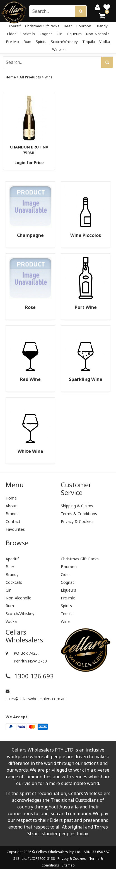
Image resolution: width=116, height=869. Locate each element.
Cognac (46, 33)
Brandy (102, 25)
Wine (59, 49)
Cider (11, 33)
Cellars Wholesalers (52, 851)
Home (11, 77)
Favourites (15, 529)
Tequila (88, 41)
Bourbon (83, 25)
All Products (30, 77)
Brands (12, 513)
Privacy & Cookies (77, 521)
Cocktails (27, 33)
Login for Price (29, 162)
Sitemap (68, 865)
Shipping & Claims (77, 505)
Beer (68, 25)
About (11, 505)
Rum (27, 41)
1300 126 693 (30, 676)
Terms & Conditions (79, 513)
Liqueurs (74, 33)
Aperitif (14, 25)
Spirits (41, 41)
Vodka (104, 41)
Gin (59, 33)
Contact (13, 521)
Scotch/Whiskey (64, 41)
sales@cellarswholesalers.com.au (30, 695)
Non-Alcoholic (97, 33)
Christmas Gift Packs (42, 25)
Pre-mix (12, 41)
